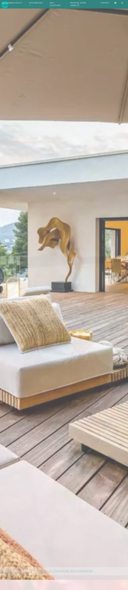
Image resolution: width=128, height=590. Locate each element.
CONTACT (104, 3)
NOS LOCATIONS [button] (55, 4)
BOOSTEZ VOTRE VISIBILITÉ (78, 4)
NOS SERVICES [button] (36, 3)
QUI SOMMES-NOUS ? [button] (12, 3)
